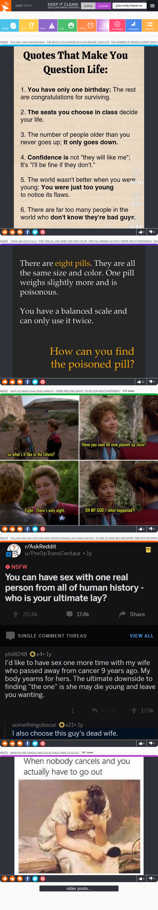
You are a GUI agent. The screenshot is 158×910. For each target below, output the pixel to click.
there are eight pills (23, 241)
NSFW (106, 26)
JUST (23, 5)
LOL (67, 26)
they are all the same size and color (62, 241)
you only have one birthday (27, 42)
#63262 (4, 391)
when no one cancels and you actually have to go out (44, 752)
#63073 (4, 752)
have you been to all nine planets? (32, 391)
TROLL (86, 26)
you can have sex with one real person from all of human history (52, 538)
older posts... (79, 888)
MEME (9, 26)
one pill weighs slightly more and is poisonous (120, 241)
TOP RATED (117, 25)
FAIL (47, 26)
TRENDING (133, 25)
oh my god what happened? (102, 391)
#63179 (4, 538)
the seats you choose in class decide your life (77, 42)
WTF (27, 26)
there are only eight (69, 391)
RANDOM (149, 25)
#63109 (4, 42)
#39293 (4, 241)
